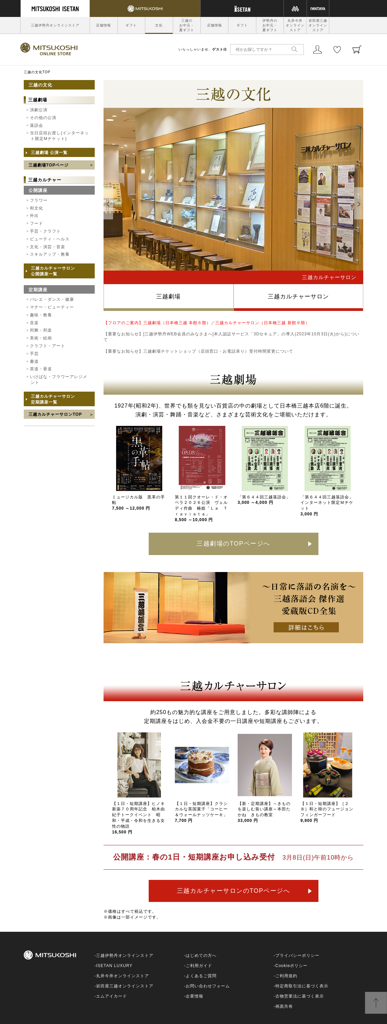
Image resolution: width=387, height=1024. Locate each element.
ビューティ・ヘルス (50, 239)
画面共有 (284, 1006)
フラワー (39, 200)
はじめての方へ (201, 955)
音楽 (34, 322)
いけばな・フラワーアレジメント (58, 379)
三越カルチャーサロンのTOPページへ (233, 890)
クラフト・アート (47, 345)
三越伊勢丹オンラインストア (55, 25)
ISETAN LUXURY (114, 965)
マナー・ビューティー (52, 307)
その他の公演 (43, 117)
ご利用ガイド (199, 965)
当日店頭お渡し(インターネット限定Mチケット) (59, 136)
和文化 (36, 208)
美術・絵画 (41, 338)
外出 (34, 215)
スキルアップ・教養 (50, 254)
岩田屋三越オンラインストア (318, 25)
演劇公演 (39, 109)
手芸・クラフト (45, 231)
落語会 (36, 125)
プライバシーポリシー (297, 955)
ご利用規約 (286, 975)
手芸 (34, 353)
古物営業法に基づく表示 (299, 996)
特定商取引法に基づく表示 (301, 986)
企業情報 (194, 996)
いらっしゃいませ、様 (203, 49)
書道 (34, 361)
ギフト (131, 25)
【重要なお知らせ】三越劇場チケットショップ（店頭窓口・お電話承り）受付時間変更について (198, 351)
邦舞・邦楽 (41, 330)
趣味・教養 (41, 315)
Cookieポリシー (291, 965)
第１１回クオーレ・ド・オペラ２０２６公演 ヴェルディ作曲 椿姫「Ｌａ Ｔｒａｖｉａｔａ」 (201, 508)
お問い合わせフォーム (208, 986)
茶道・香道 (41, 369)
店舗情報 (103, 25)
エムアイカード (111, 996)
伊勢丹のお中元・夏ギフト (269, 25)
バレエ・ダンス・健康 (52, 299)
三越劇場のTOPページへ (233, 543)
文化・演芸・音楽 (47, 246)
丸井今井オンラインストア (295, 25)
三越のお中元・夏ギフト (186, 25)
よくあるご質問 (201, 975)
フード (36, 223)
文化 (159, 25)
